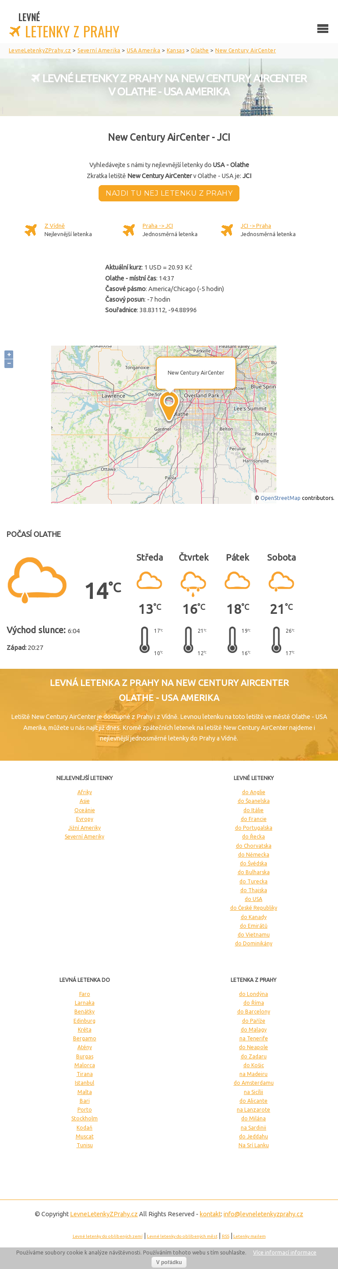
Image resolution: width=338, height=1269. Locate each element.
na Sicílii (253, 1092)
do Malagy (254, 1029)
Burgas (84, 1056)
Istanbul (84, 1083)
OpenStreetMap (281, 498)
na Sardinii (253, 1127)
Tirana (85, 1074)
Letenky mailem (249, 1236)
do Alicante (253, 1101)
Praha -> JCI (158, 225)
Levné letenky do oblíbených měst (182, 1236)
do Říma (253, 1003)
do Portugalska (253, 828)
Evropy (84, 819)
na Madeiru (253, 1074)
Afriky (84, 792)
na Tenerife (253, 1038)
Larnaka (85, 1003)
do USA (253, 899)
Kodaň (84, 1127)
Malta (84, 1092)
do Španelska (254, 801)
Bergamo (84, 1038)
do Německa (253, 854)
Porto (84, 1109)
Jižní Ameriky (84, 828)
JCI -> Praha (256, 225)
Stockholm (84, 1118)
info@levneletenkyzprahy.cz (263, 1214)
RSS (225, 1236)
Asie (85, 801)
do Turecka (253, 881)
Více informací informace (284, 1252)
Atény (84, 1047)
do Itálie (253, 810)
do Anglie (253, 792)
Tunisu (85, 1145)
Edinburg (84, 1021)
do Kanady (254, 917)
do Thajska (253, 890)
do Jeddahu (253, 1136)
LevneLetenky (104, 1214)
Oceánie (84, 810)
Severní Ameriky (84, 836)
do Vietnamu (254, 934)
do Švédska (253, 863)
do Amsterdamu (254, 1083)
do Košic (253, 1065)
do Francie (254, 819)
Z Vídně (54, 225)
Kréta (85, 1029)
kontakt (210, 1214)
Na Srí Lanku (254, 1145)
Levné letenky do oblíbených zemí (108, 1236)
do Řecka (253, 836)
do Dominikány (253, 943)
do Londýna (253, 994)
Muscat (85, 1136)
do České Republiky (253, 908)
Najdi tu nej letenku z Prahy (169, 193)
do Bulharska (254, 872)
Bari (85, 1101)
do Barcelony (253, 1011)
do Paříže (253, 1021)
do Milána (253, 1118)
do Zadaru (254, 1056)
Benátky (84, 1011)
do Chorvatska (254, 846)
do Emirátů (254, 926)
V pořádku (169, 1262)
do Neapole (253, 1047)
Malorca (84, 1065)
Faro (84, 994)
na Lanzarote (253, 1109)
